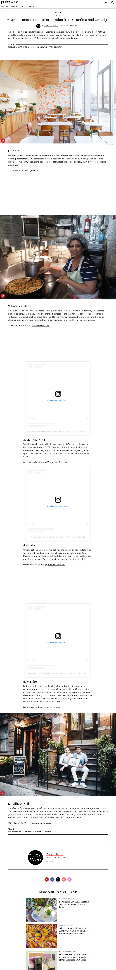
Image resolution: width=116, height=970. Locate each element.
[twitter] (58, 879)
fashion (4, 6)
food (23, 6)
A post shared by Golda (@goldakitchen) (46, 537)
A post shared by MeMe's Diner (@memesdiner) (46, 431)
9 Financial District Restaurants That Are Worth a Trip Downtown (36, 47)
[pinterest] (3, 141)
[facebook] (52, 879)
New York (58, 12)
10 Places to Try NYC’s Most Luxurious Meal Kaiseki (29, 832)
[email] (69, 879)
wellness (32, 6)
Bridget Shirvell (51, 26)
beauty (14, 6)
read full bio (49, 861)
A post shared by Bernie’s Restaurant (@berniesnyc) (47, 673)
